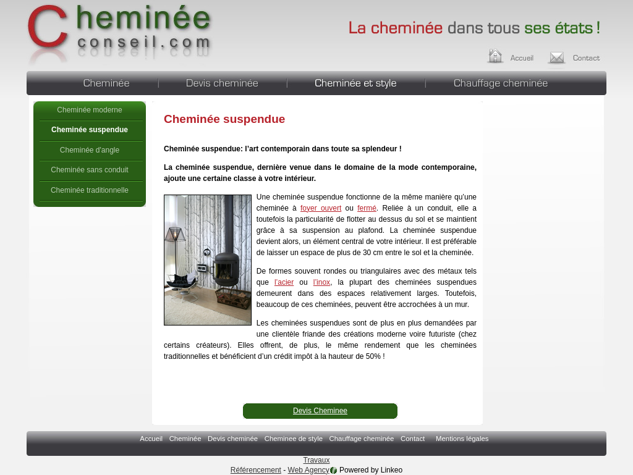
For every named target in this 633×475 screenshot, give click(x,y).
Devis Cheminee (320, 410)
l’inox (321, 282)
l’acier (284, 282)
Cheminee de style (356, 81)
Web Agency (308, 470)
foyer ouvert (320, 208)
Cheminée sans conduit (89, 170)
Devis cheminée (222, 81)
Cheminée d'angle (89, 150)
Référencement (256, 470)
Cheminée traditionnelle (90, 190)
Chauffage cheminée (516, 81)
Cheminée (92, 81)
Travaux (317, 460)
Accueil (522, 54)
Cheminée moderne (89, 110)
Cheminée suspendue (121, 34)
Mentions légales (462, 438)
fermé (366, 208)
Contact (578, 54)
